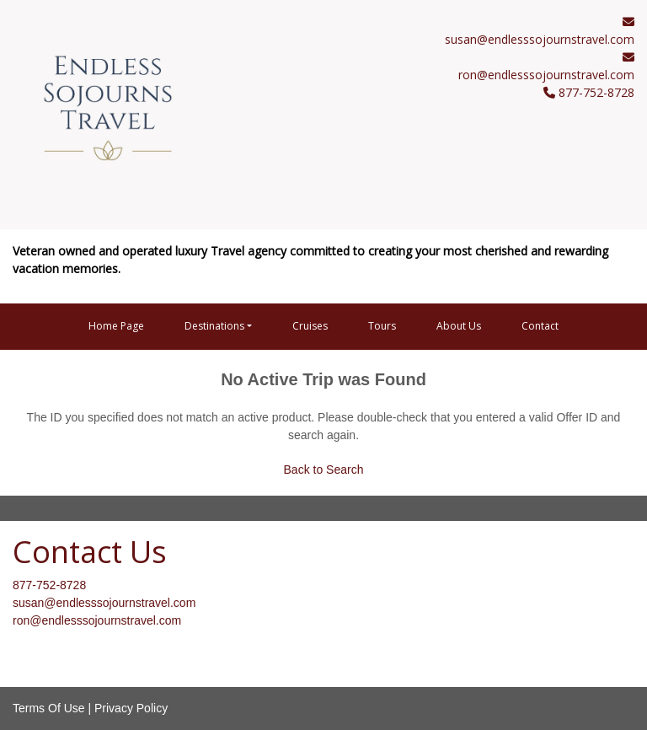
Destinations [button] (214, 326)
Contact (540, 326)
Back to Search (324, 469)
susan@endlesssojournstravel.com (539, 39)
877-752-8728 (49, 585)
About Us (458, 326)
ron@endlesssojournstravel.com (546, 75)
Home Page (116, 326)
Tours (382, 326)
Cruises (310, 326)
